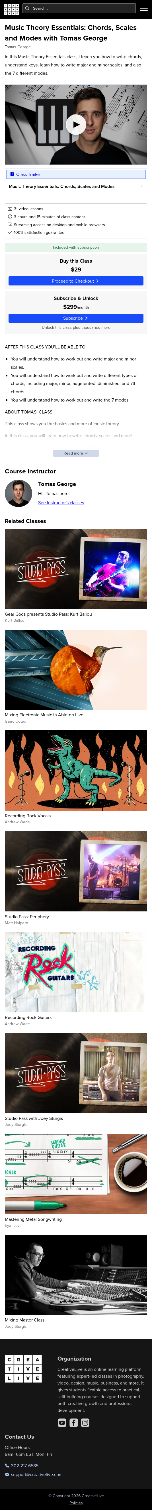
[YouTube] (62, 1422)
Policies (76, 1503)
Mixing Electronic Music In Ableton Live (44, 715)
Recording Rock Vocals (28, 815)
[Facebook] (73, 1422)
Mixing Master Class (24, 1320)
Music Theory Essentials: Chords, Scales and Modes (62, 186)
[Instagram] (85, 1422)
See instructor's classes (61, 502)
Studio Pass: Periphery (27, 916)
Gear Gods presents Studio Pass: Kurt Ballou (48, 614)
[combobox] (79, 8)
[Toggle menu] (143, 8)
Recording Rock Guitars (28, 1017)
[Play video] (76, 125)
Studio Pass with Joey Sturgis (34, 1118)
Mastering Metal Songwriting (33, 1219)
